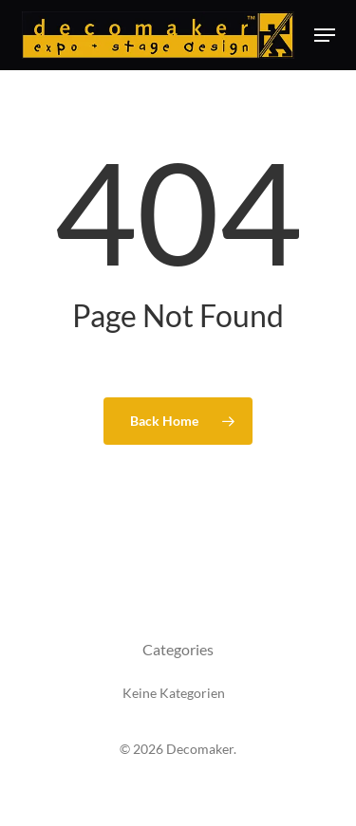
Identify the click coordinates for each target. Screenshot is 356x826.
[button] (324, 35)
